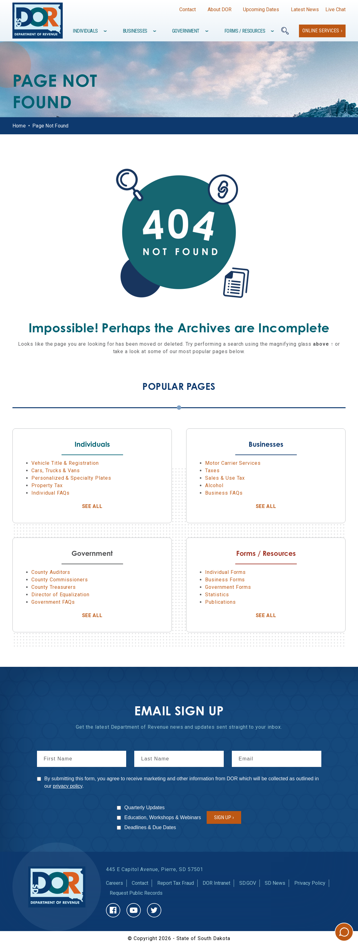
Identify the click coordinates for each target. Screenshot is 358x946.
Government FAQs (53, 602)
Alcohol (214, 485)
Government (186, 31)
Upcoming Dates (261, 9)
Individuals (85, 31)
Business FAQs (223, 493)
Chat (344, 932)
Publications (220, 602)
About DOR (220, 9)
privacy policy (67, 786)
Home (19, 126)
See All (108, 506)
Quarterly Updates (144, 807)
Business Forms (225, 580)
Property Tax (47, 485)
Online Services (320, 31)
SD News (275, 883)
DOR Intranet (216, 883)
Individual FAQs (50, 493)
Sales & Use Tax (225, 478)
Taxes (212, 470)
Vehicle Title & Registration (65, 463)
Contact (187, 9)
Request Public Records (136, 893)
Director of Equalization (60, 595)
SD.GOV (247, 883)
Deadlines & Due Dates (150, 827)
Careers (114, 883)
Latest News (305, 9)
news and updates (192, 727)
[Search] (285, 31)
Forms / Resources (244, 31)
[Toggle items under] (105, 31)
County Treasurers (53, 587)
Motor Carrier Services (233, 463)
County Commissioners (59, 580)
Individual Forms (225, 572)
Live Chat (335, 9)
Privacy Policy (309, 883)
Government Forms (228, 587)
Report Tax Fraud (175, 883)
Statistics (217, 595)
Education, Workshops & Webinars (162, 817)
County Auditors (50, 572)
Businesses (135, 31)
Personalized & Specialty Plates (71, 478)
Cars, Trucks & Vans (55, 470)
